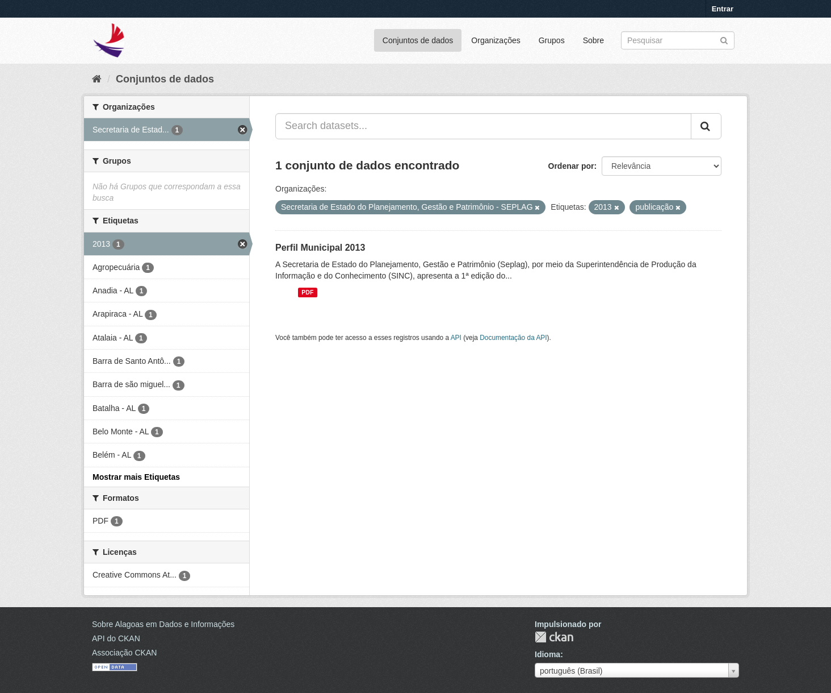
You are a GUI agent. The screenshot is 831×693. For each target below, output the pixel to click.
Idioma (547, 654)
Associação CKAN (124, 652)
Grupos (552, 40)
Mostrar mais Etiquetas (136, 477)
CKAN (554, 637)
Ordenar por (571, 166)
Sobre (593, 40)
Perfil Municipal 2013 (320, 247)
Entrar (722, 9)
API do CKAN (116, 638)
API (456, 338)
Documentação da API (513, 338)
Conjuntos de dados (418, 40)
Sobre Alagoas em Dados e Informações (163, 624)
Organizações (495, 40)
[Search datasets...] (483, 126)
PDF (307, 292)
